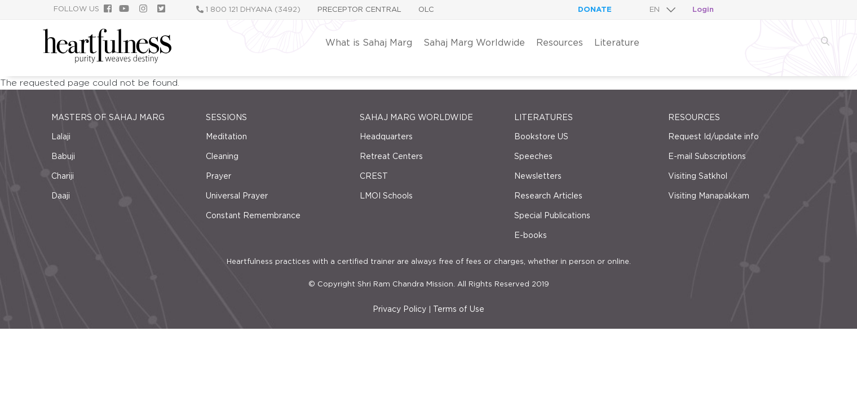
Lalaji (60, 136)
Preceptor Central (359, 9)
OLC (426, 9)
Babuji (63, 156)
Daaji (60, 195)
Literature (616, 42)
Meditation (226, 136)
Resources (559, 42)
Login (703, 9)
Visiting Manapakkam (708, 195)
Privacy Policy (399, 309)
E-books (530, 235)
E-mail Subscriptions (707, 156)
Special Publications (552, 215)
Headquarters (386, 136)
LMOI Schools (386, 195)
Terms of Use (458, 309)
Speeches (533, 156)
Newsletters (538, 175)
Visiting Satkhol (697, 175)
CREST (374, 175)
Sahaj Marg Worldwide (474, 42)
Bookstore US (541, 136)
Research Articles (548, 195)
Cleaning (222, 156)
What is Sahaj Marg (368, 42)
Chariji (62, 175)
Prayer (218, 175)
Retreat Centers (391, 156)
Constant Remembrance (253, 215)
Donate (595, 9)
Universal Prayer (237, 195)
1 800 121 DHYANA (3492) (248, 9)
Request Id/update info (713, 136)
